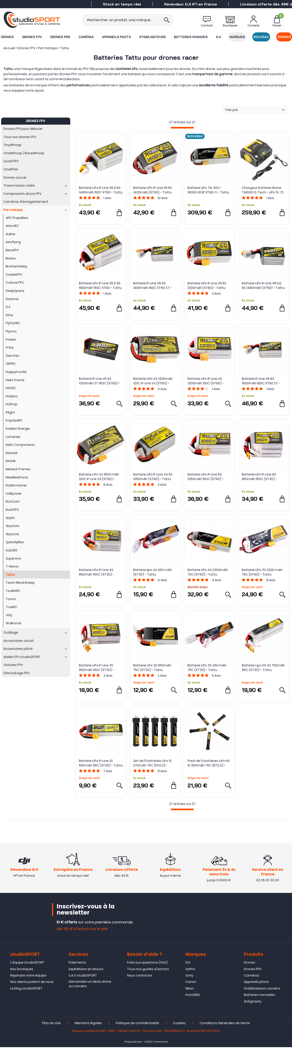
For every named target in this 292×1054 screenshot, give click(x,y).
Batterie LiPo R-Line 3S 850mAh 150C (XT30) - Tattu (96, 667)
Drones (7, 37)
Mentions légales (88, 1030)
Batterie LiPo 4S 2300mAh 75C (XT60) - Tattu (208, 572)
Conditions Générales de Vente (225, 1030)
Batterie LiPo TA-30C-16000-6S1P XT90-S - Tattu (208, 190)
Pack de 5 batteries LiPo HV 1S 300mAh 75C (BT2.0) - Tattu (209, 763)
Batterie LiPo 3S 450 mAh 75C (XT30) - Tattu (207, 667)
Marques (237, 37)
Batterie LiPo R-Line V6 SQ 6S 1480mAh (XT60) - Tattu (263, 285)
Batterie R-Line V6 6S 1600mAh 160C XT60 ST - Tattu (261, 381)
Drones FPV (32, 37)
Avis (107, 198)
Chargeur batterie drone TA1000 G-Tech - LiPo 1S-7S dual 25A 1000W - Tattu (263, 190)
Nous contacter (139, 982)
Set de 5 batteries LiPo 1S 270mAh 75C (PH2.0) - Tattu (152, 763)
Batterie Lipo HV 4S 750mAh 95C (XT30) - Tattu (263, 667)
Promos (284, 37)
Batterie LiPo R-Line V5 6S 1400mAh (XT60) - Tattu (152, 190)
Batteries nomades (191, 37)
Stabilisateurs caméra (262, 995)
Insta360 (192, 1001)
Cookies (179, 1030)
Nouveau (261, 37)
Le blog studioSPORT (26, 995)
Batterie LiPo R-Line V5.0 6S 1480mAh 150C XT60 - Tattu (101, 190)
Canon (190, 988)
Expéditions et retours (86, 975)
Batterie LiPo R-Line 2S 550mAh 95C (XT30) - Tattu (101, 763)
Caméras (86, 37)
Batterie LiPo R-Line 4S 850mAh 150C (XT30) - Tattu (96, 572)
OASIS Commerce (156, 1048)
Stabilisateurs (152, 37)
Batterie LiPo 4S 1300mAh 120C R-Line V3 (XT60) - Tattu (153, 381)
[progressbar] (182, 128)
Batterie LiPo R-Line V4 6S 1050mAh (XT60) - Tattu (152, 476)
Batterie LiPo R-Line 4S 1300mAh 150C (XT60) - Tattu (206, 381)
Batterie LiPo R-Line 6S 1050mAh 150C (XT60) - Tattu (206, 476)
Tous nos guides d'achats (148, 975)
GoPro (190, 975)
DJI (218, 37)
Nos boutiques (21, 975)
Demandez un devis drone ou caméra (90, 990)
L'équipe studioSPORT (27, 969)
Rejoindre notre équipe (28, 982)
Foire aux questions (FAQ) (147, 969)
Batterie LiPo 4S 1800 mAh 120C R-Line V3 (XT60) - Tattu (99, 476)
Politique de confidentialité (137, 1030)
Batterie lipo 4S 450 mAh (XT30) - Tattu (152, 572)
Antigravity (252, 1008)
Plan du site (51, 1030)
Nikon (189, 995)
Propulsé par (133, 1048)
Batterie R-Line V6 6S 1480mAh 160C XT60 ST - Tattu (152, 285)
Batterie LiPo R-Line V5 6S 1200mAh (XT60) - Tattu (207, 285)
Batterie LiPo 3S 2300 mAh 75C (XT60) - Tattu (262, 572)
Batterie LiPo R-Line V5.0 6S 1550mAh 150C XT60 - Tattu (100, 285)
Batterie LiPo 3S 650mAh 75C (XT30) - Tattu (152, 667)
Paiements (77, 969)
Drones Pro (60, 37)
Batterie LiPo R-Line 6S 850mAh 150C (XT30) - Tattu (259, 476)
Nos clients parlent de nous (32, 988)
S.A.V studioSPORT (83, 982)
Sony (189, 982)
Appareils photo (116, 37)
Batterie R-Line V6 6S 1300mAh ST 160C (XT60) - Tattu (99, 381)
